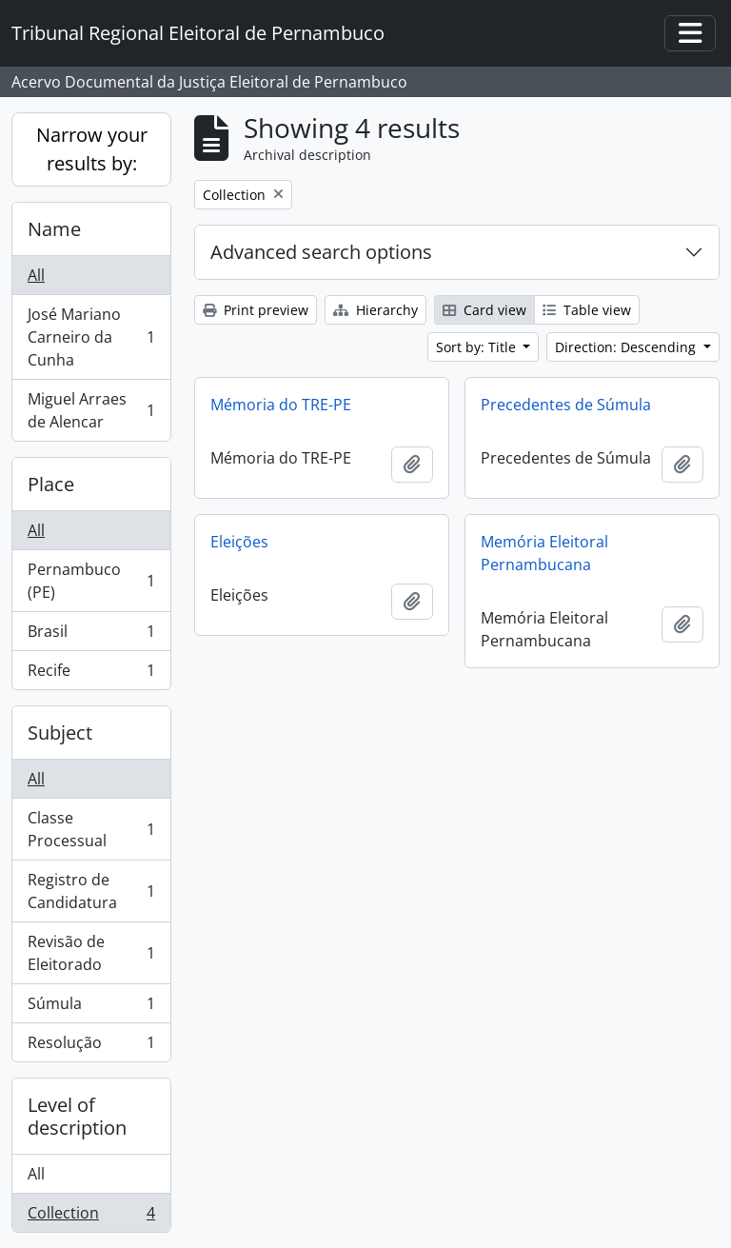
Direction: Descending (627, 347)
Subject (60, 732)
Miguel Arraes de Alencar (91, 410)
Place (51, 484)
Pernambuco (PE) (91, 581)
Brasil (91, 635)
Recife (91, 674)
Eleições (239, 541)
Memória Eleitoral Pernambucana (544, 553)
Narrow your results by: (92, 149)
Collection (91, 1216)
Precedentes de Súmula (566, 404)
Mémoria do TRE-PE (280, 404)
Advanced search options (321, 252)
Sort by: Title (478, 347)
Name (54, 229)
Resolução (91, 1046)
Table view (587, 310)
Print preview (255, 310)
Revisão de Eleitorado (91, 953)
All (36, 275)
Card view (484, 310)
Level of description (77, 1116)
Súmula (91, 1007)
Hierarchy (375, 310)
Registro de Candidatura (91, 891)
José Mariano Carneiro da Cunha (91, 337)
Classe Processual (91, 829)
